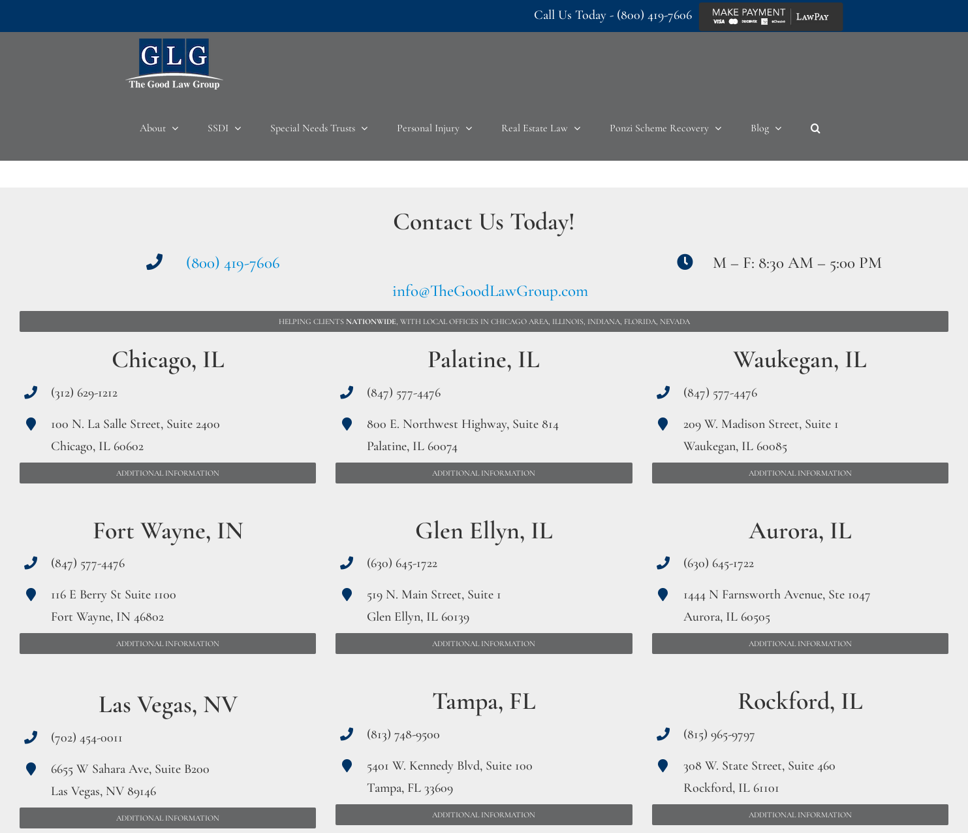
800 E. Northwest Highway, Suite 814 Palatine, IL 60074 (463, 435)
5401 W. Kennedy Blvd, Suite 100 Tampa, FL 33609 (450, 777)
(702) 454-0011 (87, 737)
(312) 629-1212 (84, 392)
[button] (815, 128)
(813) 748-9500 (403, 734)
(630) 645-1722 (402, 563)
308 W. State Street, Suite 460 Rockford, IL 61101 (759, 777)
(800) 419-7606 (654, 15)
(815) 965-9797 (719, 734)
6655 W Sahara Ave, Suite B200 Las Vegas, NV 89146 (130, 780)
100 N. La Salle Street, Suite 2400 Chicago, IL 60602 (135, 435)
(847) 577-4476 (88, 563)
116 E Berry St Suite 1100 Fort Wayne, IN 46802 (113, 606)
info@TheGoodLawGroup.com (490, 291)
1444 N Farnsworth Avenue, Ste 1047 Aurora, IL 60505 (777, 606)
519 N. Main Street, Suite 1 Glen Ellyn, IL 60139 (434, 606)
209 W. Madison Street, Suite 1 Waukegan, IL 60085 (761, 435)
